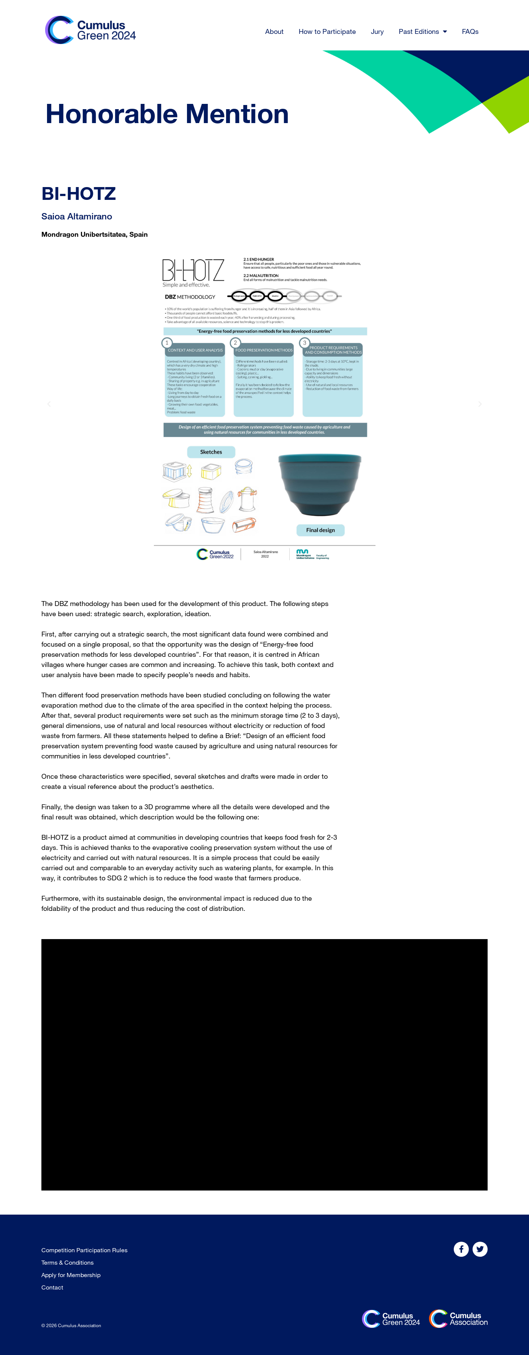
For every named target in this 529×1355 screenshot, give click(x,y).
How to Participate (327, 31)
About (274, 31)
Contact (52, 1287)
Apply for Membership (70, 1275)
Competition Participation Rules (84, 1250)
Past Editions (423, 31)
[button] (49, 404)
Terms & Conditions (67, 1262)
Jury (377, 31)
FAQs (470, 31)
